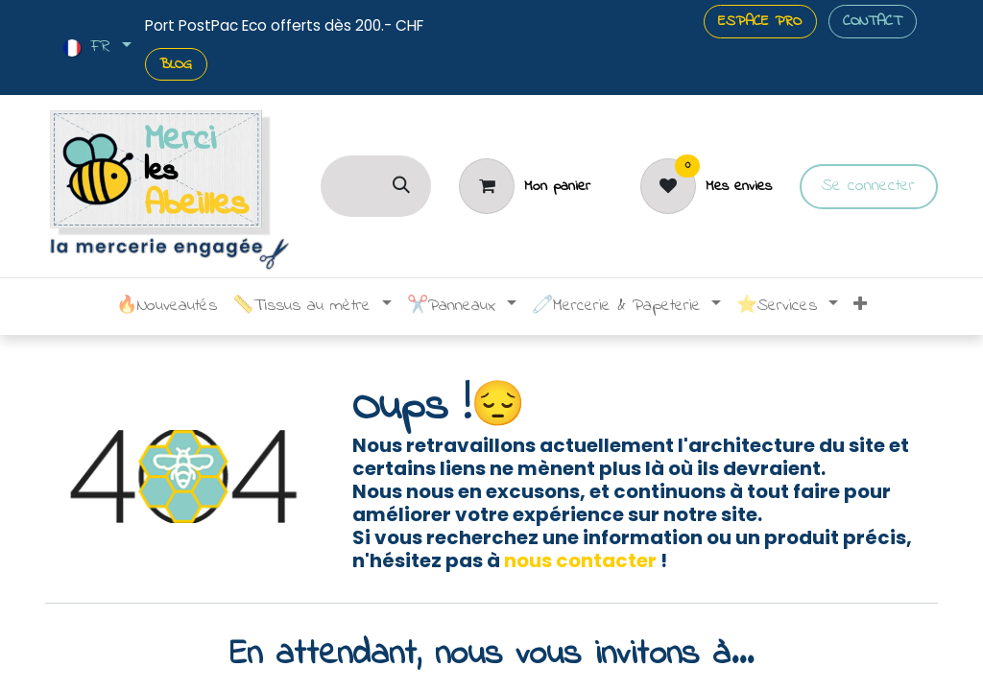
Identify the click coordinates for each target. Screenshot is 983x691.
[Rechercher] (401, 186)
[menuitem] (166, 307)
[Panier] (524, 186)
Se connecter (868, 186)
